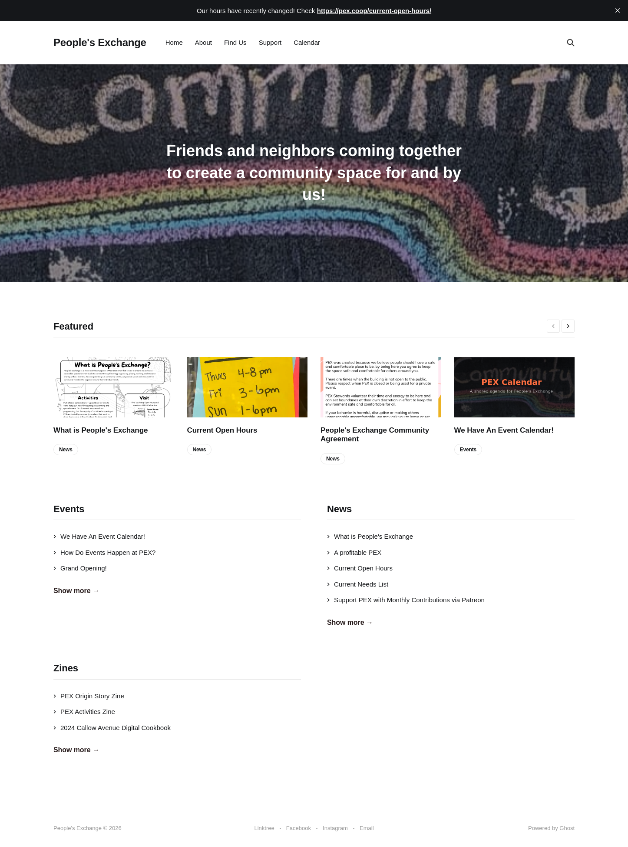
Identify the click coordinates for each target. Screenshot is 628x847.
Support (270, 42)
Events (468, 450)
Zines (65, 668)
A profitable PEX (354, 552)
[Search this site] (570, 42)
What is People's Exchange (100, 430)
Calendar (307, 42)
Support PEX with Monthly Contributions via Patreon (406, 600)
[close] (618, 10)
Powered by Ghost (551, 828)
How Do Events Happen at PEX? (104, 552)
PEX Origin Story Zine (88, 696)
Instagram (335, 828)
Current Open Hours (222, 430)
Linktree (264, 828)
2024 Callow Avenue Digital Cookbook (112, 727)
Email (367, 828)
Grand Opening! (80, 568)
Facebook (298, 828)
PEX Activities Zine (84, 711)
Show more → (76, 590)
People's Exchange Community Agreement (375, 434)
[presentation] (553, 326)
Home (174, 42)
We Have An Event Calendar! (504, 430)
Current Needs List (357, 584)
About (203, 42)
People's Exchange (99, 42)
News (66, 450)
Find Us (235, 42)
